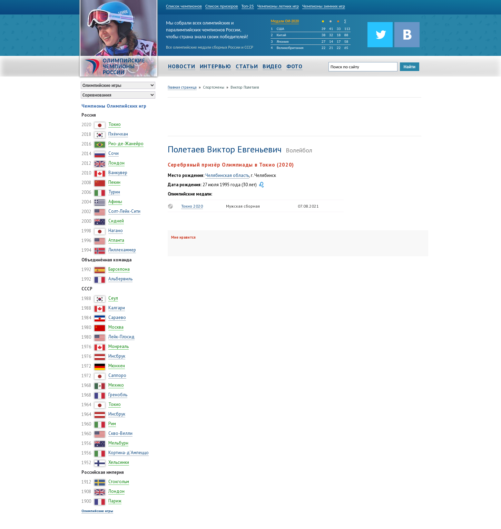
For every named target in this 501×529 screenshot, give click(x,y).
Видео (272, 66)
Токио (114, 124)
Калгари (116, 308)
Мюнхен (116, 366)
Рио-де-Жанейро (126, 144)
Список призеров (221, 6)
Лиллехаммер (122, 250)
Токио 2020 (192, 206)
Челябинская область (227, 175)
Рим (112, 424)
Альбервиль (120, 279)
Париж (114, 501)
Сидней (116, 221)
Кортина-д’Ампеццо (128, 453)
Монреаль (118, 346)
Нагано (115, 230)
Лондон (116, 163)
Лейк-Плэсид (121, 337)
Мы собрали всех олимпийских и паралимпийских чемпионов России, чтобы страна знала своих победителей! (207, 28)
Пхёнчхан (118, 134)
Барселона (119, 269)
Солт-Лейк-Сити (124, 211)
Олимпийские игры (97, 511)
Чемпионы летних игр (278, 6)
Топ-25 (248, 6)
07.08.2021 (308, 206)
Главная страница (182, 87)
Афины (115, 201)
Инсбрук (116, 356)
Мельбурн (118, 443)
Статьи (247, 66)
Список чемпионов (184, 6)
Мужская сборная (243, 206)
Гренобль (117, 395)
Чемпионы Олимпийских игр (113, 106)
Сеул (113, 298)
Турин (114, 192)
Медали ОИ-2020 (285, 21)
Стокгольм (118, 482)
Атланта (116, 240)
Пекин (114, 182)
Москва (116, 327)
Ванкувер (117, 173)
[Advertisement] (293, 115)
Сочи (113, 153)
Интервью (215, 66)
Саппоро (117, 375)
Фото (294, 66)
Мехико (116, 385)
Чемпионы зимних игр (323, 6)
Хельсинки (118, 462)
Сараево (117, 317)
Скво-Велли (120, 433)
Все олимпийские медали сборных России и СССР (209, 47)
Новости (181, 66)
